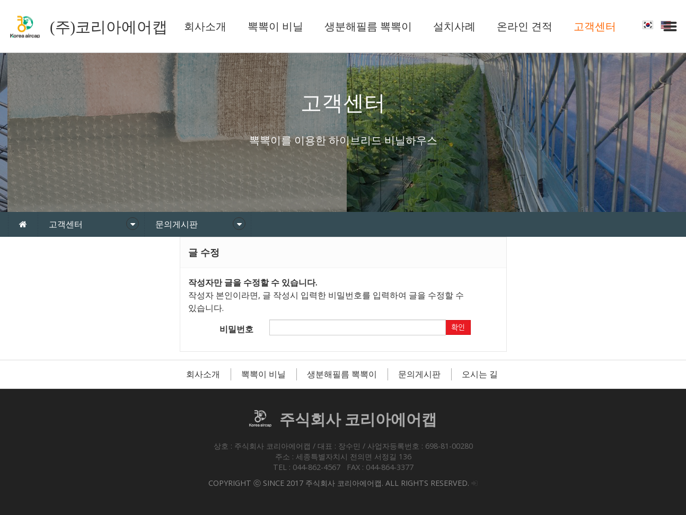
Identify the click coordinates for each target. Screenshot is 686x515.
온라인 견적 (524, 26)
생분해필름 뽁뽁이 (368, 26)
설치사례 (454, 26)
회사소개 (205, 26)
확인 (458, 327)
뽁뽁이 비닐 (275, 26)
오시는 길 (480, 374)
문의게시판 (419, 374)
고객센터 (595, 26)
